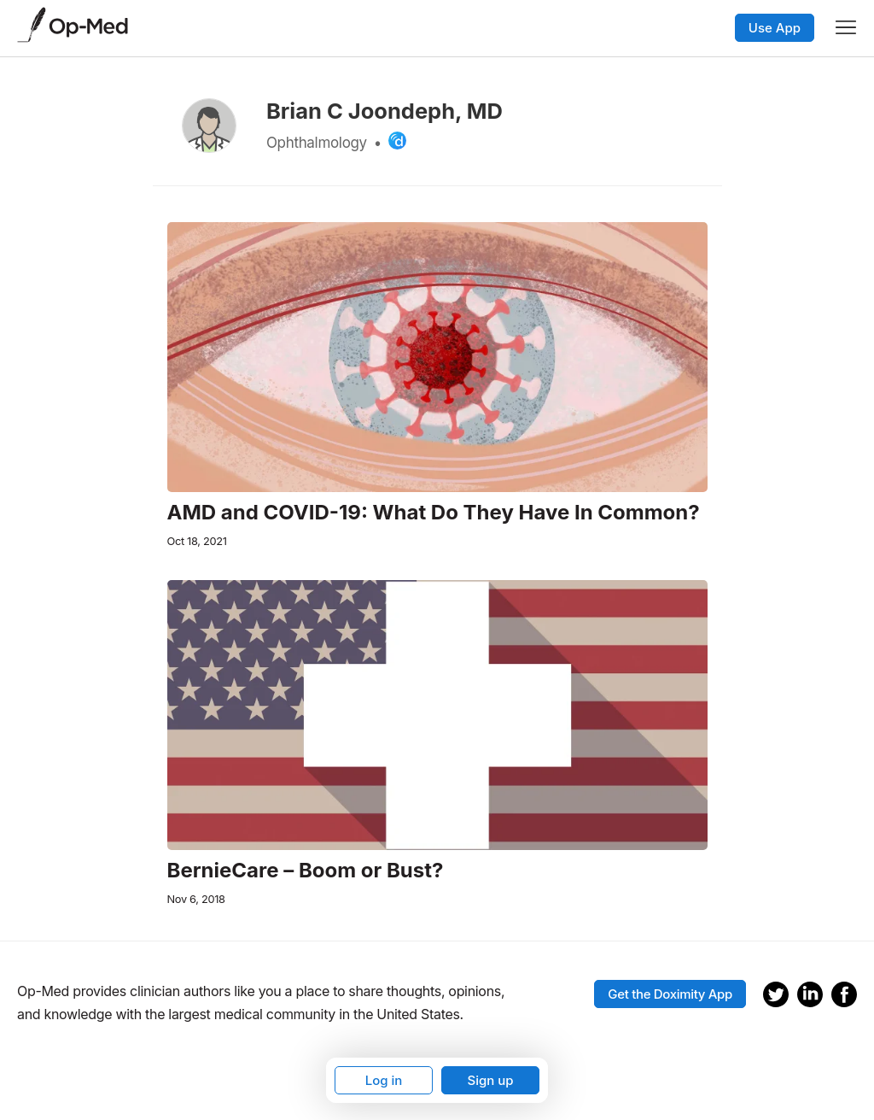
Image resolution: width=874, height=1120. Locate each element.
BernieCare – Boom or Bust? (305, 871)
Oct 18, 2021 (197, 541)
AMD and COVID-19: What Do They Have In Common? (433, 513)
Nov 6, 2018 (196, 899)
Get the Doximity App (670, 994)
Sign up (490, 1080)
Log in (384, 1080)
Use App (775, 28)
